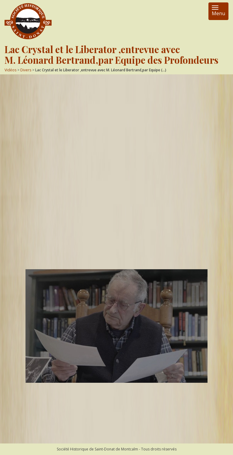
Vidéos (10, 70)
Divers (25, 70)
